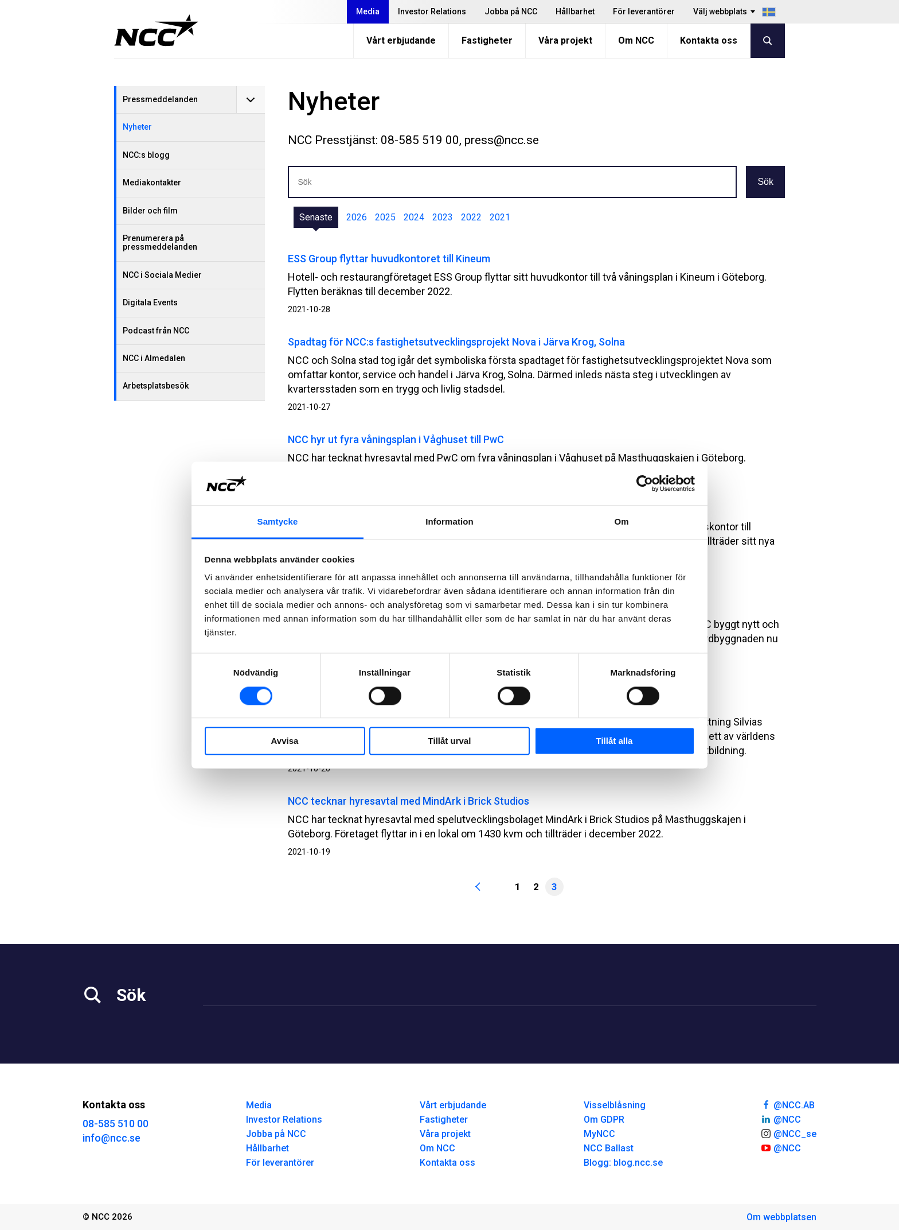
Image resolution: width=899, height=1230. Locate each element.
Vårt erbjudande (401, 40)
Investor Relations (432, 11)
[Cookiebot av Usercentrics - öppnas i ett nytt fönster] (645, 483)
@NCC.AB (787, 1104)
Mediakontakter (152, 182)
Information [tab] (449, 522)
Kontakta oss (708, 40)
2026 (356, 217)
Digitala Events (150, 302)
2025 (385, 217)
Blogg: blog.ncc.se (623, 1162)
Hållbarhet (575, 11)
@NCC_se (788, 1133)
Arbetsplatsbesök (156, 385)
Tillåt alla (614, 741)
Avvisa (285, 741)
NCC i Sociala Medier (162, 275)
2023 (442, 217)
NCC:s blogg (146, 155)
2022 (471, 217)
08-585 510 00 (115, 1124)
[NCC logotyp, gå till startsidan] (156, 30)
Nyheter (137, 126)
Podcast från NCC (156, 330)
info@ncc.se (111, 1138)
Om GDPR (604, 1119)
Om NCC (636, 40)
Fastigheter (487, 40)
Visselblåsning (615, 1105)
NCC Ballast (609, 1148)
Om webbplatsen (781, 1217)
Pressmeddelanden (160, 99)
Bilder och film (150, 210)
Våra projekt (565, 40)
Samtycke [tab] (277, 522)
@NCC (780, 1118)
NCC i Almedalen (154, 358)
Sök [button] (765, 182)
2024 (414, 217)
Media (368, 11)
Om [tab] (621, 522)
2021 (500, 217)
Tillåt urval (449, 741)
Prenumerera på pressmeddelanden (160, 242)
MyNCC (599, 1133)
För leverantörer (644, 11)
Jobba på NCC (510, 11)
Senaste (316, 217)
